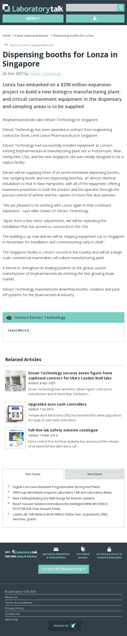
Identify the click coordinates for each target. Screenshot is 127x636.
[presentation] (33, 474)
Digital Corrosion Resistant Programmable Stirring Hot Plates (56, 487)
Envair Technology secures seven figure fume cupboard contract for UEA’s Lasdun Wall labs (70, 375)
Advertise (11, 619)
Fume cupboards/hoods (32, 35)
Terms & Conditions (18, 602)
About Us (11, 596)
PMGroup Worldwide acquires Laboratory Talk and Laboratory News (62, 492)
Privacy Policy (14, 608)
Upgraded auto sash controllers (57, 404)
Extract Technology (45, 73)
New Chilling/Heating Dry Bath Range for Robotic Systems (54, 498)
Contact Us (12, 613)
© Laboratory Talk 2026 (20, 591)
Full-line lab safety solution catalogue (63, 430)
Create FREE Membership (63, 569)
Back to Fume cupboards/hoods (28, 45)
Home (7, 35)
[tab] (33, 474)
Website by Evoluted (64, 626)
